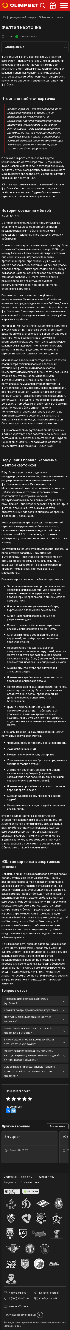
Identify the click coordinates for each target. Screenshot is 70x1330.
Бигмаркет (12, 1137)
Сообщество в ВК (45, 1298)
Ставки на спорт (30, 1182)
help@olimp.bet (15, 1293)
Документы (10, 1182)
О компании (10, 1176)
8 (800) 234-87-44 (16, 1298)
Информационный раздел (19, 17)
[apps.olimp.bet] (12, 1191)
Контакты (26, 1176)
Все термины (57, 1126)
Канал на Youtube (16, 1306)
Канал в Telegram (46, 1293)
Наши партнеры (46, 1176)
